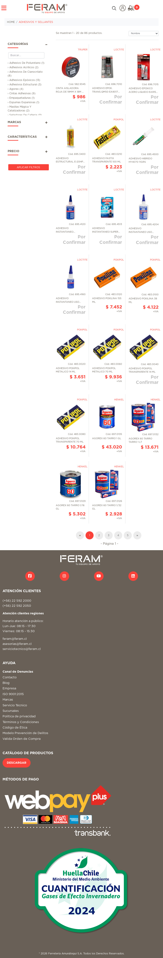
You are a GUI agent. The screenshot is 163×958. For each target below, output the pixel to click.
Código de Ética (15, 727)
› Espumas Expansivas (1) (23, 102)
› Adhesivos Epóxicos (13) (24, 80)
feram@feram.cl (15, 638)
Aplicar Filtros (28, 167)
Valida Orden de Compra (22, 738)
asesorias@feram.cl (17, 644)
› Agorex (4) (15, 89)
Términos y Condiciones (21, 722)
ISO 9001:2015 (13, 694)
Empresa (9, 688)
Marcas (8, 699)
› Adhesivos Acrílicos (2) (23, 67)
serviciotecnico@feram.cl (22, 649)
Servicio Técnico (15, 705)
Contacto (10, 677)
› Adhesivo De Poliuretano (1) (26, 63)
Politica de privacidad (19, 716)
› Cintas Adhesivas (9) (21, 93)
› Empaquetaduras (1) (21, 98)
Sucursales (11, 710)
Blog (6, 682)
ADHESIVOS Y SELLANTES (36, 22)
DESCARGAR (16, 762)
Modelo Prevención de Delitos (25, 733)
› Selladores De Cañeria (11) (25, 115)
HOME (11, 22)
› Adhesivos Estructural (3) (24, 84)
